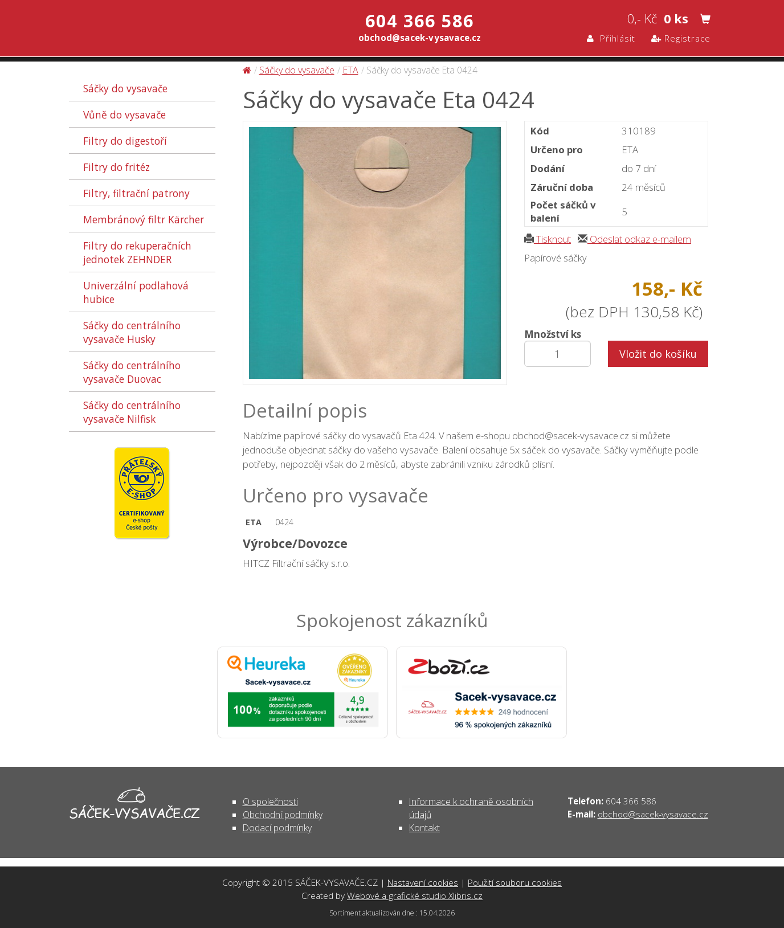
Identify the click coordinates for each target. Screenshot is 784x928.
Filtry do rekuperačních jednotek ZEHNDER (137, 252)
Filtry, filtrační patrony (136, 193)
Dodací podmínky (277, 827)
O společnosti (270, 801)
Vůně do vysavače (124, 114)
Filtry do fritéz (116, 167)
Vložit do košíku (658, 354)
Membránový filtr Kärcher (143, 219)
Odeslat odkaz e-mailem (634, 239)
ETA (350, 70)
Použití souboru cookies (515, 882)
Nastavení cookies (422, 882)
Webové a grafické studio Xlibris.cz (415, 895)
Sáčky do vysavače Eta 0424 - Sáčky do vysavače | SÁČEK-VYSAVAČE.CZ (189, 30)
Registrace (680, 38)
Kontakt (424, 827)
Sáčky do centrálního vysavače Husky (132, 332)
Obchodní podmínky (282, 814)
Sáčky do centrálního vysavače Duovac (132, 372)
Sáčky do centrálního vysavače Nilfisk (132, 412)
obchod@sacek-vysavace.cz (653, 814)
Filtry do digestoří (125, 141)
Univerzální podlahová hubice (136, 292)
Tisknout (547, 239)
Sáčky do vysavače (125, 88)
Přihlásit (611, 38)
